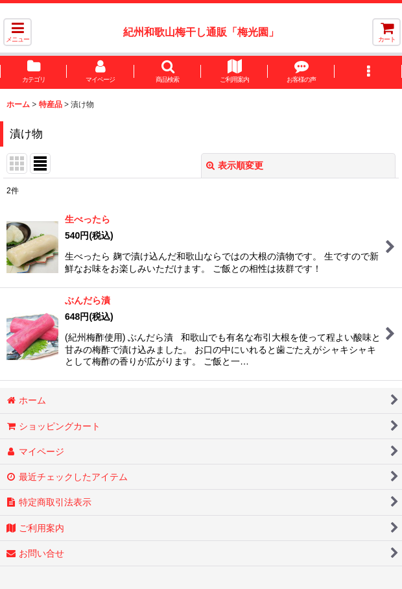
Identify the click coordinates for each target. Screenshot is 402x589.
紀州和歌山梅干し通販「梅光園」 (201, 32)
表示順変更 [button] (234, 165)
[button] (17, 32)
